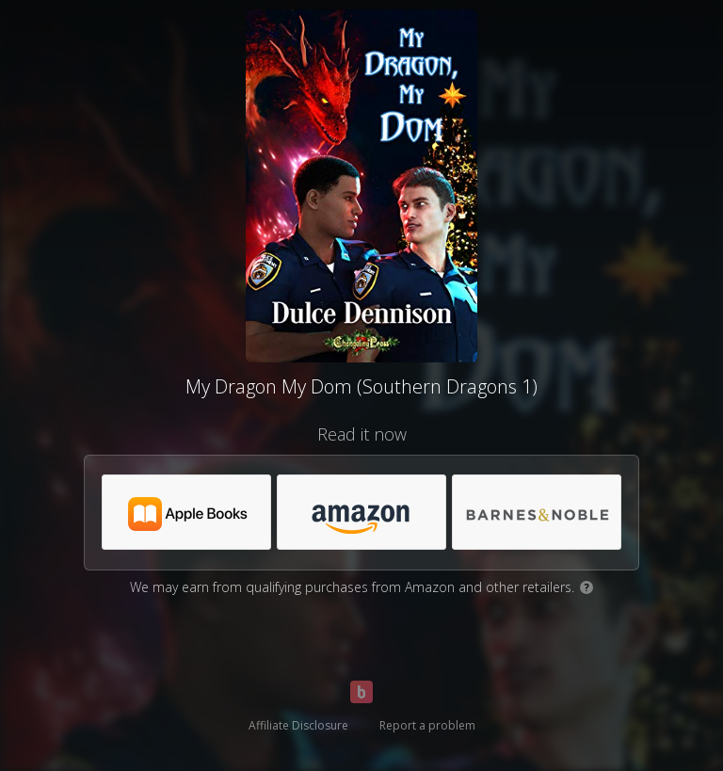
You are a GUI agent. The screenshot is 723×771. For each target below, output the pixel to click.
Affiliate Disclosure (298, 725)
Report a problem (427, 725)
